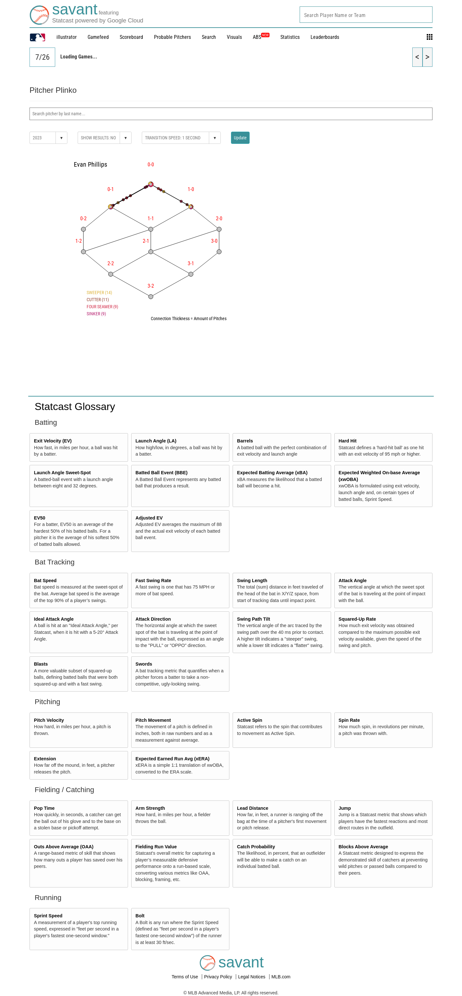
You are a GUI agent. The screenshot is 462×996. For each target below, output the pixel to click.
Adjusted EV (149, 517)
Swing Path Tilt (253, 619)
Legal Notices (252, 976)
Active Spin (249, 720)
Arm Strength (150, 808)
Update (240, 137)
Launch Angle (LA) (155, 440)
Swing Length (252, 580)
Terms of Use (185, 976)
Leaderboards (325, 37)
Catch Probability (256, 846)
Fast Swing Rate (153, 580)
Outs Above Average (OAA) (64, 846)
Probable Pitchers (172, 37)
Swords (143, 664)
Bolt (139, 915)
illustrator (66, 37)
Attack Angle (352, 580)
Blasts (41, 664)
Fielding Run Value (156, 846)
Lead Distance (253, 808)
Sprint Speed (48, 915)
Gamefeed (98, 37)
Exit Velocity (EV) (53, 440)
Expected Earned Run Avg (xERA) (172, 758)
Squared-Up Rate (357, 619)
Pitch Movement (153, 720)
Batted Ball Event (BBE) (161, 472)
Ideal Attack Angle (54, 619)
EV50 (39, 517)
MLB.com (280, 976)
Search (209, 37)
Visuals (234, 37)
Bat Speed (45, 580)
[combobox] (366, 14)
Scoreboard (131, 37)
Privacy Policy (218, 976)
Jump (344, 808)
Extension (45, 758)
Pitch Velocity (49, 720)
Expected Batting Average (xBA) (272, 472)
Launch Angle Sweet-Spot (62, 472)
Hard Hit (347, 440)
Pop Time (44, 808)
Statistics (290, 37)
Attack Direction (153, 619)
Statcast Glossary (75, 406)
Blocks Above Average (363, 846)
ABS (261, 37)
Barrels (245, 440)
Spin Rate (349, 720)
